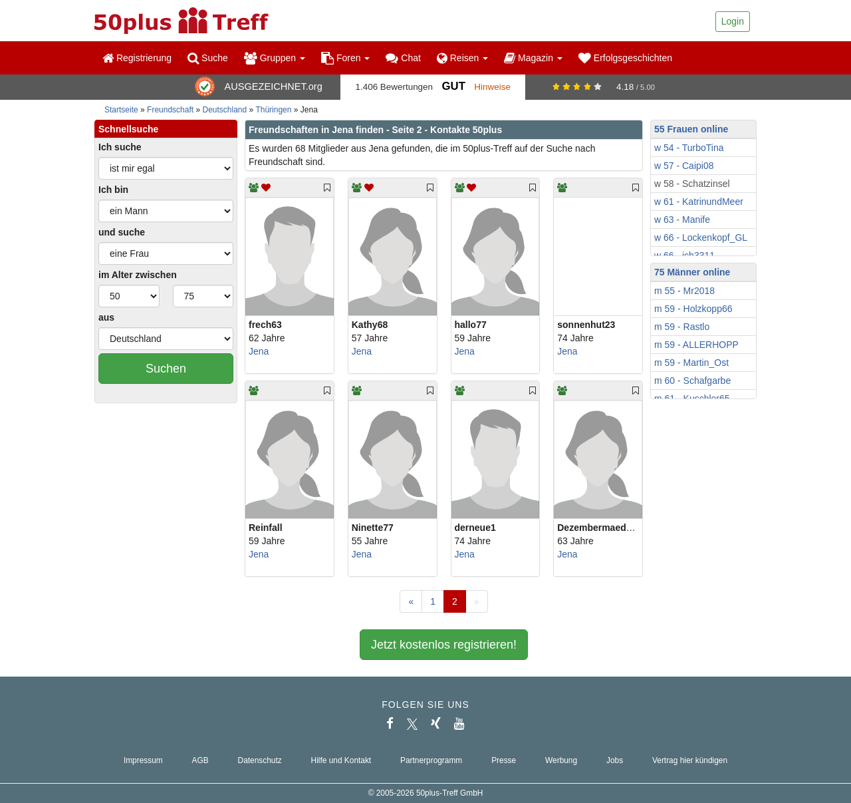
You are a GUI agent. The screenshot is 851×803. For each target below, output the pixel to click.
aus (106, 317)
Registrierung (137, 58)
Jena (259, 351)
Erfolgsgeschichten (625, 58)
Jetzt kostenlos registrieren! (444, 644)
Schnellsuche (128, 129)
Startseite (121, 109)
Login (732, 21)
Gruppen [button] (274, 58)
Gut (453, 86)
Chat (403, 58)
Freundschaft (170, 109)
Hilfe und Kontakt (341, 760)
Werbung (561, 760)
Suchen (166, 368)
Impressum (143, 760)
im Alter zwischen (137, 274)
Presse (503, 760)
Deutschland (225, 109)
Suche (207, 58)
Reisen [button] (462, 58)
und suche (121, 232)
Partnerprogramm (431, 760)
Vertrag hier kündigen (689, 760)
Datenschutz (260, 760)
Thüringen (273, 109)
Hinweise (492, 87)
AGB (200, 760)
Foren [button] (345, 58)
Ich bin (113, 189)
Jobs (614, 760)
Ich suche (120, 147)
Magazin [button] (533, 58)
